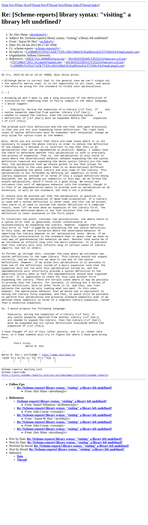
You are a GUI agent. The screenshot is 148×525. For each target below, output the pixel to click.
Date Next (23, 5)
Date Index (73, 5)
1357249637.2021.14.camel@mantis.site (36, 62)
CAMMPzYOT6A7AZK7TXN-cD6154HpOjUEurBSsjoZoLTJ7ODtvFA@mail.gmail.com (82, 51)
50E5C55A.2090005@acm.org (45, 58)
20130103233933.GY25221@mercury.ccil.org (94, 62)
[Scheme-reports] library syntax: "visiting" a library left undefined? (62, 461)
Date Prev (9, 5)
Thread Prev (39, 5)
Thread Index (90, 5)
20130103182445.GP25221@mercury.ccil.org (97, 58)
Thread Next (56, 5)
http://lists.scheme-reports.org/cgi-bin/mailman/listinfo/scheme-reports (55, 435)
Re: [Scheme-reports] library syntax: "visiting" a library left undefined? (64, 448)
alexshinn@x (38, 34)
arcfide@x (46, 41)
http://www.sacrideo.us (58, 411)
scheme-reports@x (47, 48)
